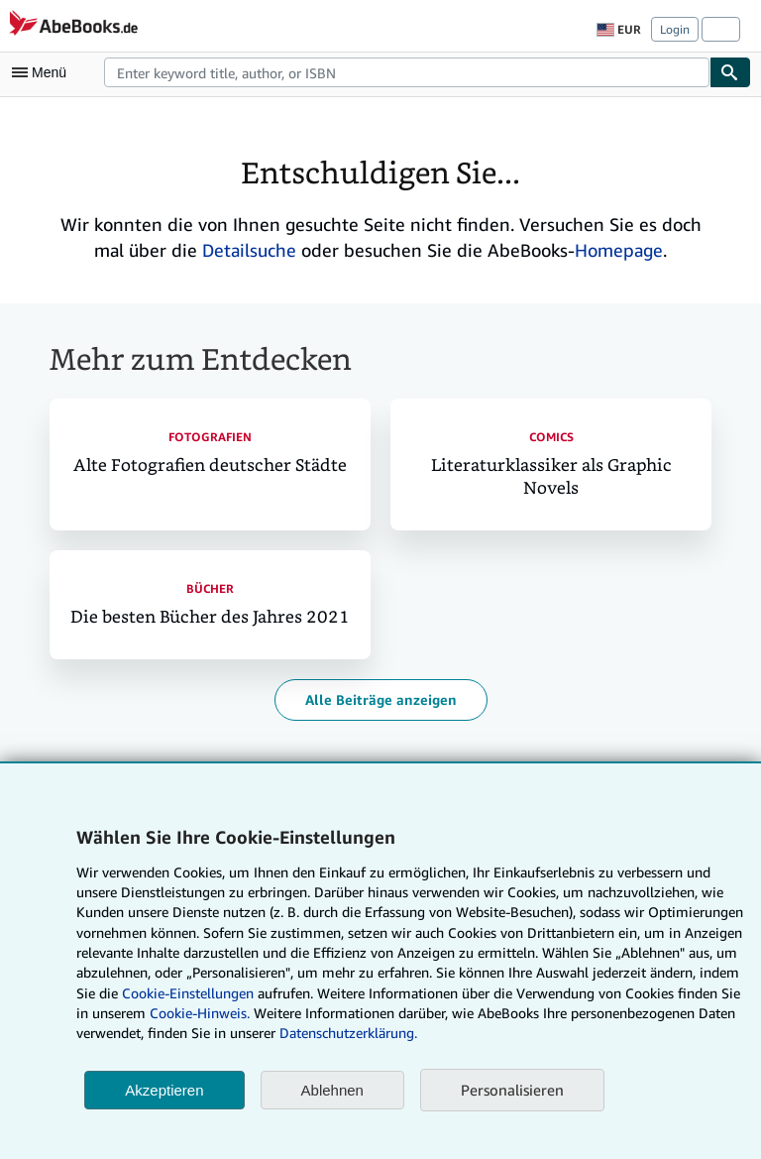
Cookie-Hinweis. (200, 1012)
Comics (551, 436)
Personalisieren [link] (512, 1090)
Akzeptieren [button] (164, 1090)
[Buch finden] (730, 72)
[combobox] (406, 72)
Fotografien (210, 436)
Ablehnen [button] (332, 1090)
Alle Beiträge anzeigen (381, 699)
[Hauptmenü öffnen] (43, 72)
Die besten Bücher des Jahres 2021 (210, 617)
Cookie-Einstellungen (188, 993)
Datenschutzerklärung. (348, 1032)
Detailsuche (249, 250)
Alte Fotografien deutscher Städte (210, 465)
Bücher (210, 588)
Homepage (619, 250)
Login (675, 29)
